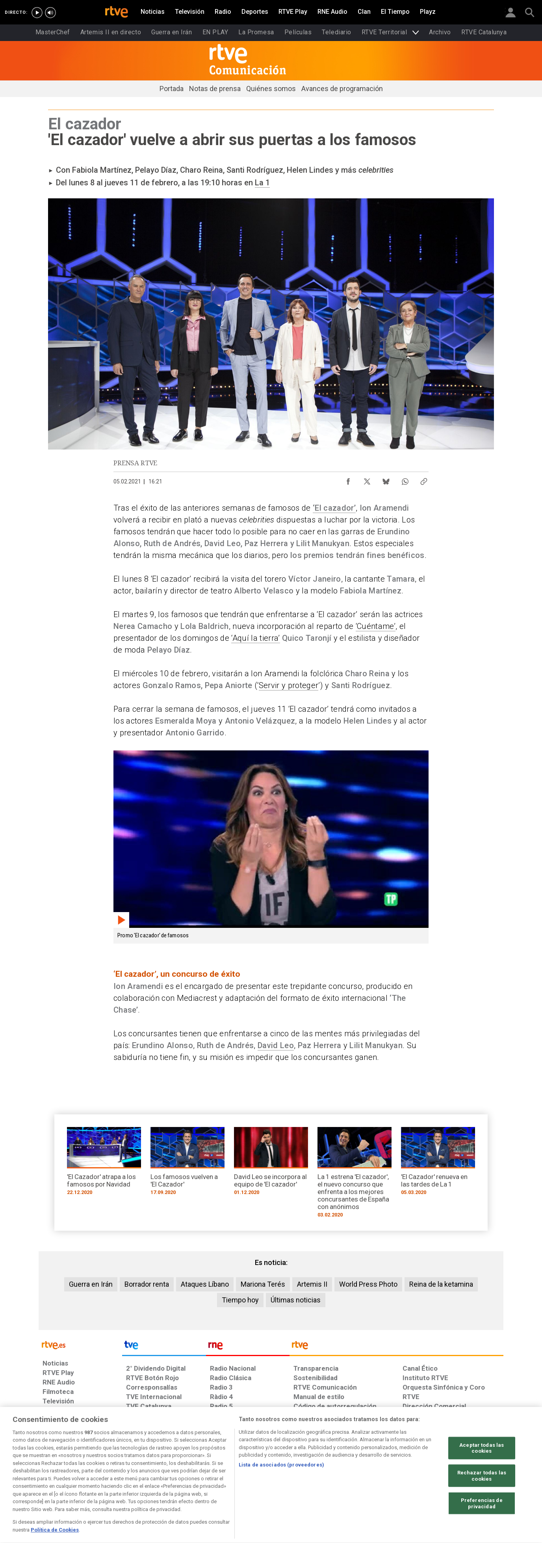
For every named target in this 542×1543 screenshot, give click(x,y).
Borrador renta (146, 1284)
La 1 (262, 182)
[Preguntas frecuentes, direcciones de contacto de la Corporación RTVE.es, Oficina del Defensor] (407, 1482)
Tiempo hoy (240, 1300)
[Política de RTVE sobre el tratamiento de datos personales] (114, 1482)
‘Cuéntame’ (375, 626)
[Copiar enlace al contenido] (423, 479)
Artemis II (312, 1284)
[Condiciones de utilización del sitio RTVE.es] (55, 1482)
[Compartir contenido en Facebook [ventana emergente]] (348, 479)
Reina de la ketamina (441, 1284)
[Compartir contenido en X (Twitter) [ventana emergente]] (367, 479)
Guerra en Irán (91, 1284)
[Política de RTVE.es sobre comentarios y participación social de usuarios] (468, 1482)
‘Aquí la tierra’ (255, 638)
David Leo (276, 1045)
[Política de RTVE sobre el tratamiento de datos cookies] (185, 1482)
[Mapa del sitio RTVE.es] (365, 1482)
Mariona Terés (263, 1284)
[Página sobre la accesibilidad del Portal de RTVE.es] (318, 1482)
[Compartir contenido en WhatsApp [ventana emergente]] (404, 479)
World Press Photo (368, 1284)
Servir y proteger (289, 685)
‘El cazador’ (334, 508)
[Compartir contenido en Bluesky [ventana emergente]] (386, 479)
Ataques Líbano (205, 1284)
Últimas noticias (296, 1300)
